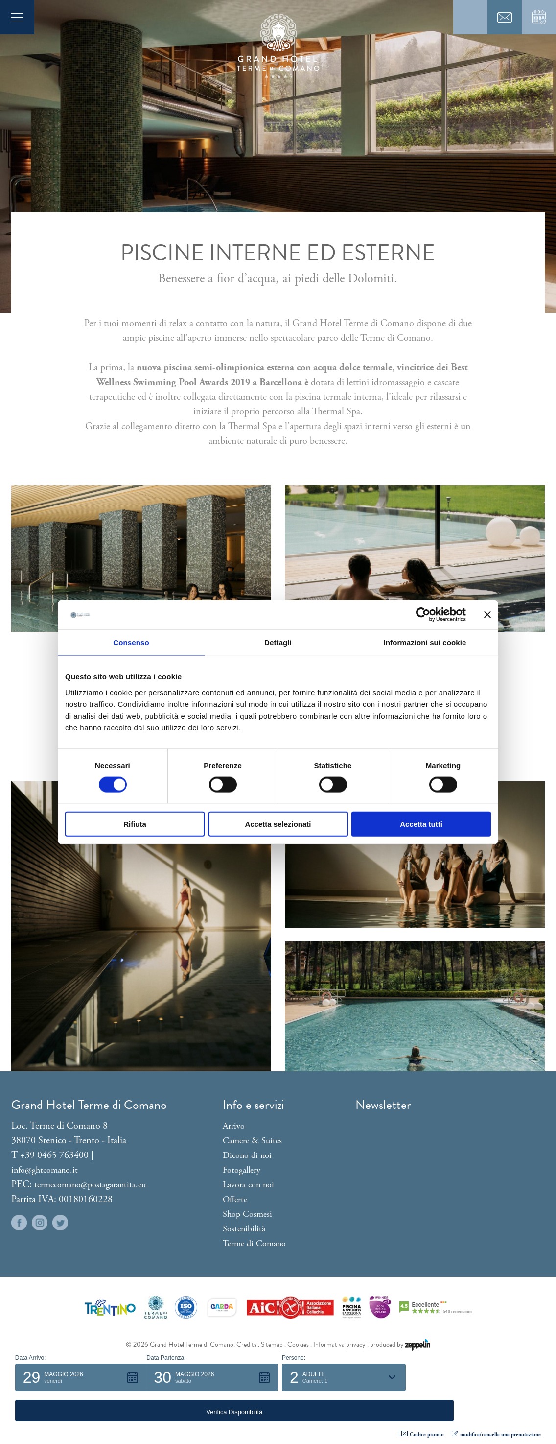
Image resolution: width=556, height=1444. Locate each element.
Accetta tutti (421, 823)
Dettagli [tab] (278, 642)
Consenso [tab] (131, 642)
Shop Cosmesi (247, 1214)
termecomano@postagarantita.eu (90, 1184)
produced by (400, 1344)
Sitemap (272, 1344)
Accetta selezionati (278, 823)
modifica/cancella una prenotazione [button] (496, 1434)
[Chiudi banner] (487, 614)
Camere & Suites (252, 1140)
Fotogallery (241, 1170)
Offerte (235, 1199)
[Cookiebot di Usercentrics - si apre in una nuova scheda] (423, 614)
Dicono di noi (247, 1155)
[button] (81, 1407)
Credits (246, 1344)
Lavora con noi (248, 1184)
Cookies (298, 1344)
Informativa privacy (339, 1344)
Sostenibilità (244, 1228)
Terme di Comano (254, 1243)
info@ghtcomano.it (44, 1170)
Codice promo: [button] (421, 1434)
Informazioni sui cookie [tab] (425, 642)
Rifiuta (134, 823)
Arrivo (234, 1125)
